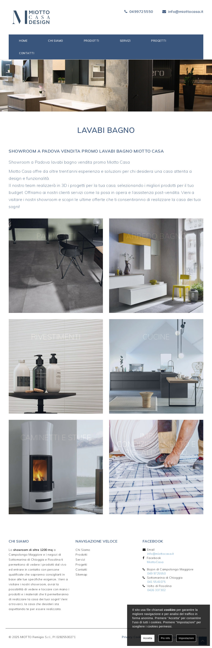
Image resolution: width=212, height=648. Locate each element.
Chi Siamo (83, 550)
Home (23, 40)
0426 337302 (156, 590)
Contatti (26, 53)
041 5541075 (156, 582)
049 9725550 (156, 573)
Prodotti (91, 40)
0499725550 (141, 11)
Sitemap (81, 574)
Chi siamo (55, 40)
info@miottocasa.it (185, 11)
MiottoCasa (155, 562)
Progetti (158, 40)
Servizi (125, 40)
